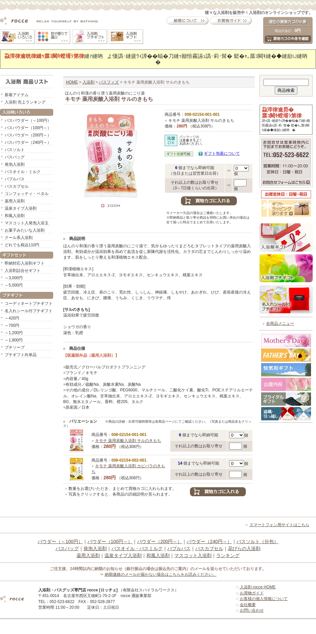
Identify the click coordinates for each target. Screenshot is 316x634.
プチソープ (15, 347)
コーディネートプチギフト (29, 303)
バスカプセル (17, 186)
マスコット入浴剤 (193, 555)
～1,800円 (14, 340)
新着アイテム (17, 95)
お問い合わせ (252, 610)
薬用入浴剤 (15, 201)
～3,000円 (14, 278)
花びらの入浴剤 (244, 548)
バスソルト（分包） (257, 541)
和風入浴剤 (15, 215)
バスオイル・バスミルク (137, 548)
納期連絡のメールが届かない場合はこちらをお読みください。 (161, 574)
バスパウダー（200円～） (28, 135)
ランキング (227, 555)
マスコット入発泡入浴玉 (27, 223)
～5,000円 (14, 285)
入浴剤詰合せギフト (23, 270)
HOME (72, 82)
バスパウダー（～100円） (28, 120)
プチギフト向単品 (21, 354)
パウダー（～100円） (60, 541)
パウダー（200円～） (159, 541)
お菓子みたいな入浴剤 (25, 230)
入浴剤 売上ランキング (25, 102)
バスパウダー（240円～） (28, 142)
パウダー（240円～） (209, 541)
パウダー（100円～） (109, 541)
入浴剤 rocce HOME (258, 587)
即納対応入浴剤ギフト (25, 263)
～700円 (12, 325)
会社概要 (248, 604)
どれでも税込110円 (22, 245)
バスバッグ (15, 157)
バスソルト (15, 149)
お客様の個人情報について (264, 598)
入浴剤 (88, 82)
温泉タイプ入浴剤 (21, 208)
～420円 (12, 318)
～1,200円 (14, 332)
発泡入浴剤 (15, 164)
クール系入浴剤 (19, 237)
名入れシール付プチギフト (29, 311)
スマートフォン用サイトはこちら (279, 525)
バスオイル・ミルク (23, 171)
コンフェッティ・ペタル (27, 193)
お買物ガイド (252, 593)
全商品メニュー (280, 323)
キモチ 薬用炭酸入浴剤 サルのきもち (128, 440)
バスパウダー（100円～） (28, 127)
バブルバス (15, 179)
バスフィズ (109, 82)
